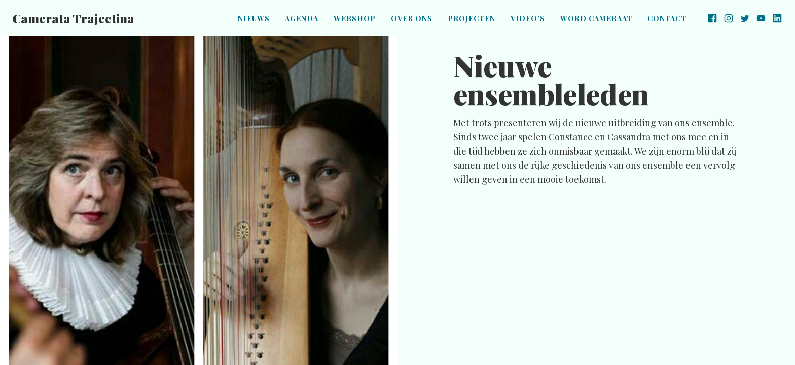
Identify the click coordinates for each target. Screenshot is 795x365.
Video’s (528, 18)
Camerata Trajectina (73, 18)
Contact (666, 18)
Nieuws (254, 18)
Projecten (471, 18)
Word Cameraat (596, 18)
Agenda (301, 18)
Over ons (411, 18)
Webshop (355, 18)
